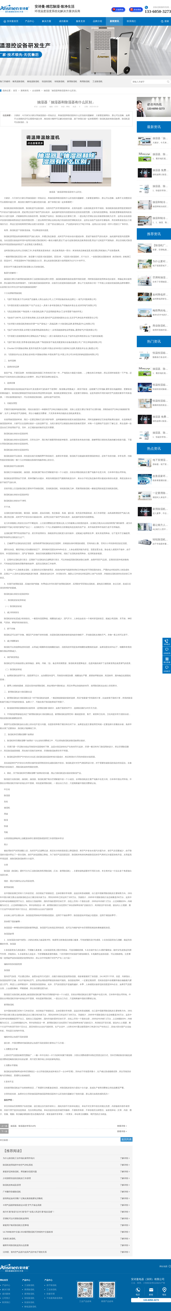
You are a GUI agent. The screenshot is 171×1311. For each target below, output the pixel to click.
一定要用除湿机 (161, 493)
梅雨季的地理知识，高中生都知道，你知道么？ (161, 310)
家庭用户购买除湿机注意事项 (16, 1225)
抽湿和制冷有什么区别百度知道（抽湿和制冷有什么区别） (161, 218)
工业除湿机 (97, 81)
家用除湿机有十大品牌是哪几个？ (161, 509)
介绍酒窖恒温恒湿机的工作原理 (17, 1178)
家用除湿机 (72, 81)
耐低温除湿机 (33, 81)
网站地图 (163, 1266)
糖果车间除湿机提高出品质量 (16, 1245)
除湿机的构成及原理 (12, 1185)
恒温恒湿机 (47, 81)
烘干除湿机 (52, 1285)
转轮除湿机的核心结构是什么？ (161, 539)
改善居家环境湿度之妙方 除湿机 (161, 476)
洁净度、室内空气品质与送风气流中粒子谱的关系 (25, 1252)
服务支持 (80, 21)
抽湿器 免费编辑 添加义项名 (161, 170)
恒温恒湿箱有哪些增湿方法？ (161, 400)
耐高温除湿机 (19, 81)
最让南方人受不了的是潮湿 (161, 525)
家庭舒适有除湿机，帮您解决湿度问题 (20, 1171)
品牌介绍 (97, 21)
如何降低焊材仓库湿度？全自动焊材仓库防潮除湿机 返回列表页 (161, 294)
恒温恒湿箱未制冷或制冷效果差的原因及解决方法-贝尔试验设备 (161, 352)
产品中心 (29, 21)
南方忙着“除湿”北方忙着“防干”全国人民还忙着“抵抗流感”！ (29, 1212)
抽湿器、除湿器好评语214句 (23, 1126)
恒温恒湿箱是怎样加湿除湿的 (161, 384)
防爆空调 (51, 1294)
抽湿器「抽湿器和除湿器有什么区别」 (61, 90)
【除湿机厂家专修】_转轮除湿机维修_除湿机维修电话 (161, 245)
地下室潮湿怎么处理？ (161, 460)
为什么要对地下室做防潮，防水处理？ (161, 261)
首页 (15, 90)
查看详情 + (122, 1126)
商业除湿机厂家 (161, 325)
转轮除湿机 (60, 81)
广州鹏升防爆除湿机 (12, 1192)
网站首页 (4, 1280)
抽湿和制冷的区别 (161, 202)
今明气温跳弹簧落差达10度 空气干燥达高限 (22, 1205)
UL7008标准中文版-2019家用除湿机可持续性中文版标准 (28, 1232)
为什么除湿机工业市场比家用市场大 (19, 1158)
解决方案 (46, 21)
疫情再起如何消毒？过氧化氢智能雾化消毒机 (23, 1198)
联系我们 (131, 21)
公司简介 (6, 1298)
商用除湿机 (85, 81)
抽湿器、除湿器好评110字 (161, 186)
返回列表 (126, 1139)
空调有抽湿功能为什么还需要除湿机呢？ (161, 277)
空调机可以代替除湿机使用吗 (16, 1218)
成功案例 (63, 21)
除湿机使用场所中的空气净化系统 (18, 1165)
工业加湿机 (52, 1289)
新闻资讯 (114, 21)
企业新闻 (36, 90)
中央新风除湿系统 (55, 1298)
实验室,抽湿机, (9, 1238)
